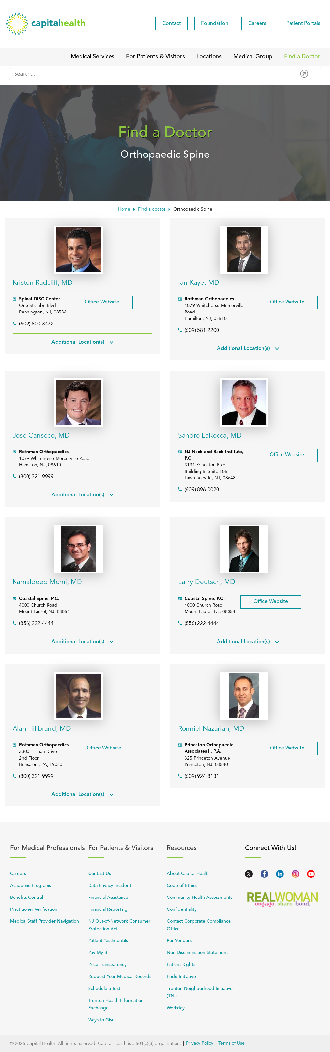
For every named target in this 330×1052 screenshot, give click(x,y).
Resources (204, 848)
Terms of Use (231, 1043)
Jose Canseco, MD (41, 435)
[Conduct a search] (152, 73)
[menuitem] (171, 23)
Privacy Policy (199, 1043)
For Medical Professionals (47, 848)
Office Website (96, 300)
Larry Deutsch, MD (206, 582)
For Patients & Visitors (126, 848)
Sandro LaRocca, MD (210, 435)
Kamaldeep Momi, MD (47, 582)
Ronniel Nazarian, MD (211, 729)
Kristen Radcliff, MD (43, 283)
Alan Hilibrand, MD (42, 729)
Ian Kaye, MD (198, 283)
